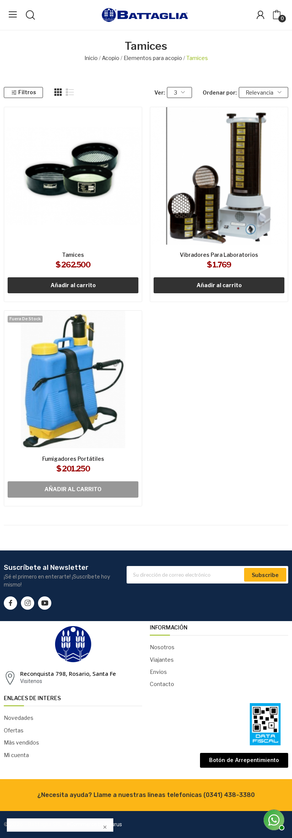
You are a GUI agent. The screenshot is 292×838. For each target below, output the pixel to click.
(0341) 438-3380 (229, 794)
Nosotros (162, 647)
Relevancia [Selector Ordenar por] (263, 92)
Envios (158, 672)
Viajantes (162, 659)
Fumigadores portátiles (73, 458)
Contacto (162, 684)
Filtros (23, 92)
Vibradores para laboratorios (219, 254)
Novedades (18, 718)
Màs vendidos (21, 742)
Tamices (73, 254)
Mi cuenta (16, 755)
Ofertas (14, 730)
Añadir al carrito (73, 285)
